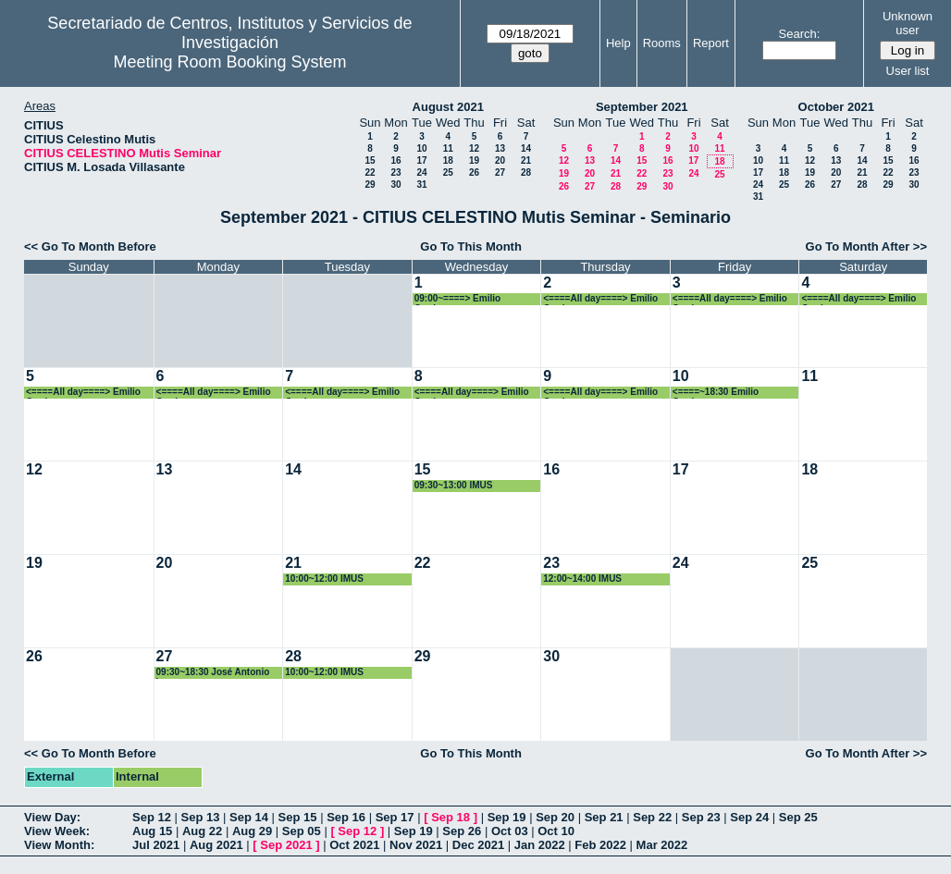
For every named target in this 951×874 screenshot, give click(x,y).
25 (448, 172)
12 (474, 148)
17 (421, 160)
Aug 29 (252, 831)
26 (474, 172)
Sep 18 (450, 817)
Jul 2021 (155, 845)
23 (395, 172)
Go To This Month (471, 246)
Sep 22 (652, 817)
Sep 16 (346, 817)
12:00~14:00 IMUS (582, 578)
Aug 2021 (216, 845)
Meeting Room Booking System (229, 62)
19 (474, 160)
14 (526, 148)
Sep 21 (604, 817)
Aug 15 (152, 831)
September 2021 (642, 107)
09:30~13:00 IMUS (453, 485)
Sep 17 (395, 817)
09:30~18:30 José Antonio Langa (213, 673)
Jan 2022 (539, 845)
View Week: (57, 831)
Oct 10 (555, 831)
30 (395, 184)
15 (369, 160)
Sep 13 (200, 817)
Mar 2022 (662, 845)
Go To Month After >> (866, 246)
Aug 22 (202, 831)
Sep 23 (701, 817)
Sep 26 (461, 831)
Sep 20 (555, 817)
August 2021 (448, 107)
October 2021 (836, 107)
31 (421, 184)
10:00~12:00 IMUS (324, 578)
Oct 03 (509, 831)
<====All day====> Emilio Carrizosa (600, 299)
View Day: (52, 817)
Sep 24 (749, 817)
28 (526, 172)
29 (369, 184)
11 (448, 148)
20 (500, 160)
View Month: (59, 845)
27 (500, 172)
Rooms (662, 43)
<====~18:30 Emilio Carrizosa (716, 393)
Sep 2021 (286, 845)
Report (711, 43)
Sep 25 (798, 817)
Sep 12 (151, 817)
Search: (800, 34)
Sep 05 (301, 831)
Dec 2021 (478, 845)
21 (526, 160)
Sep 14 (248, 817)
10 (421, 148)
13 (500, 148)
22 (369, 172)
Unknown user (907, 23)
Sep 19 (507, 817)
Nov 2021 (415, 845)
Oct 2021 (354, 845)
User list (908, 71)
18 (448, 160)
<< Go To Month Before (90, 246)
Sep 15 (297, 817)
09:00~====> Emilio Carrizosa (457, 299)
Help (618, 43)
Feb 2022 (600, 845)
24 (421, 172)
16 (395, 160)
